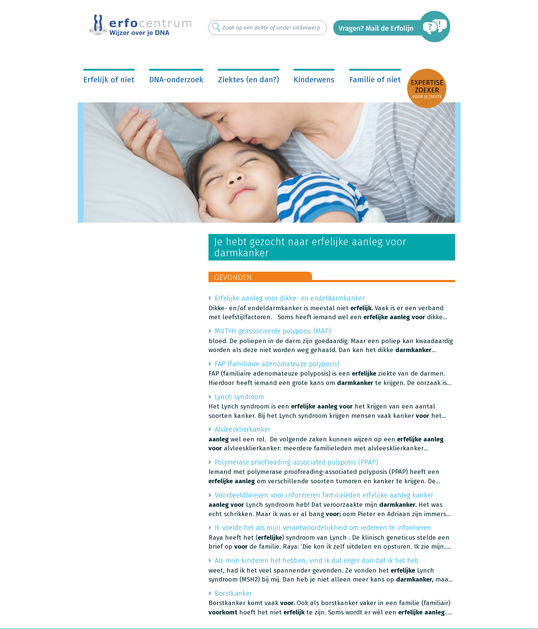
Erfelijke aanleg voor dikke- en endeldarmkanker (290, 298)
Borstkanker (233, 593)
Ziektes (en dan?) (248, 79)
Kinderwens (314, 79)
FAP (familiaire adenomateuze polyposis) (277, 364)
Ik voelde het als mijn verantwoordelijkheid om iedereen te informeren (323, 528)
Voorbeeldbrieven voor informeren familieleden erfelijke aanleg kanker (324, 495)
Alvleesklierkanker (242, 429)
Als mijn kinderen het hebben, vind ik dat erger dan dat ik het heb (317, 560)
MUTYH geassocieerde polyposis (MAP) (273, 331)
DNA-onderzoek (176, 79)
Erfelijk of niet (108, 79)
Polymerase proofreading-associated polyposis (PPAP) (296, 462)
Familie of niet (375, 79)
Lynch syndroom (239, 397)
